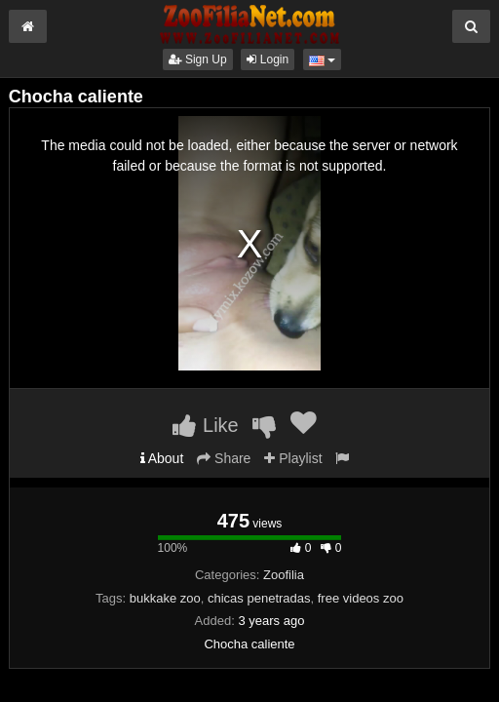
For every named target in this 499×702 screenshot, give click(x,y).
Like (205, 425)
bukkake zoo (165, 598)
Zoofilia (283, 574)
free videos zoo (360, 598)
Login (267, 59)
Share (223, 458)
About (162, 458)
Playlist (293, 458)
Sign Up (198, 59)
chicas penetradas (259, 598)
